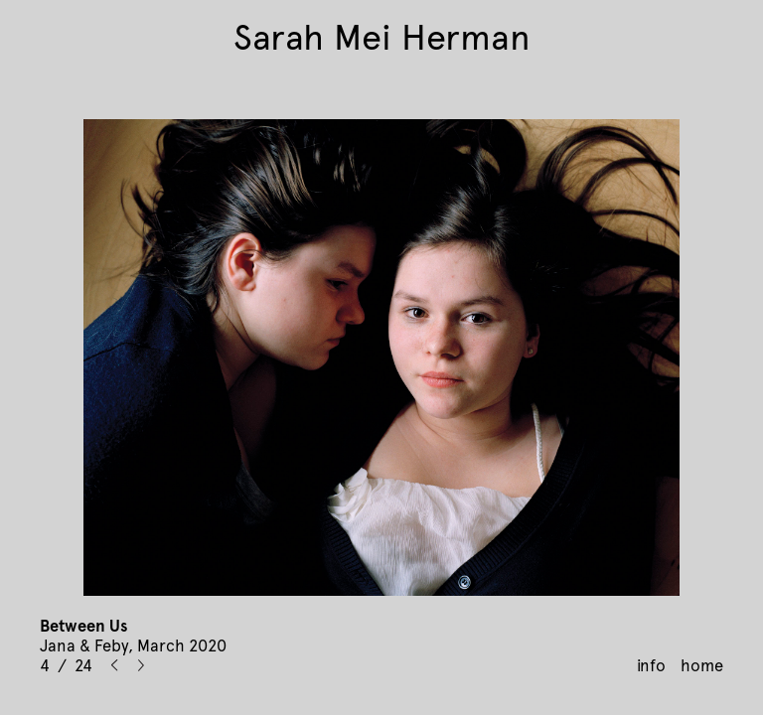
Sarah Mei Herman (382, 38)
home (702, 665)
